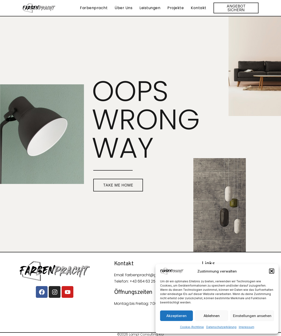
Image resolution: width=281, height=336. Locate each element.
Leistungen (149, 8)
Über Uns (123, 8)
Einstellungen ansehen (252, 316)
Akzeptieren (176, 316)
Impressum (246, 327)
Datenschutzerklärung (221, 327)
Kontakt (198, 8)
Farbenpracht (94, 8)
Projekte (175, 8)
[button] (271, 271)
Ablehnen (212, 316)
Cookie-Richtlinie (192, 327)
